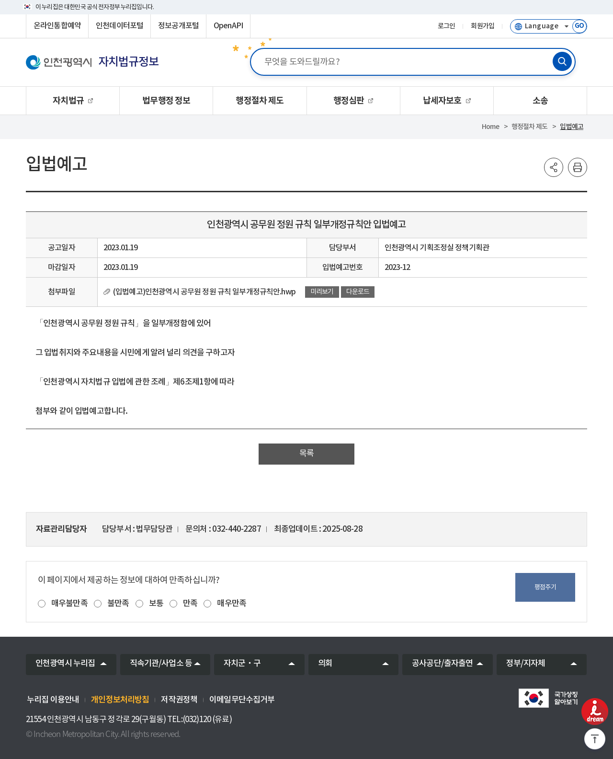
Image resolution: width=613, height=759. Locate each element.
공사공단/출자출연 (442, 663)
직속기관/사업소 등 (161, 663)
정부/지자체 (525, 663)
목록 (306, 453)
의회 (325, 663)
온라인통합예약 (57, 26)
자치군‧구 (242, 663)
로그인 (446, 26)
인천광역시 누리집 (65, 663)
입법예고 (571, 127)
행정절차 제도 (529, 127)
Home (490, 127)
